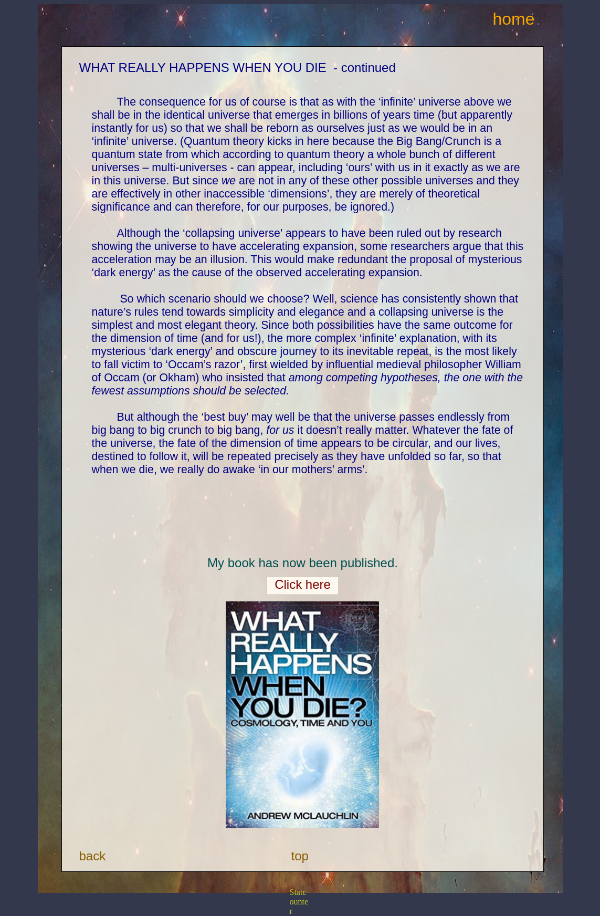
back (92, 856)
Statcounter (299, 901)
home (514, 18)
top (300, 856)
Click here (303, 584)
